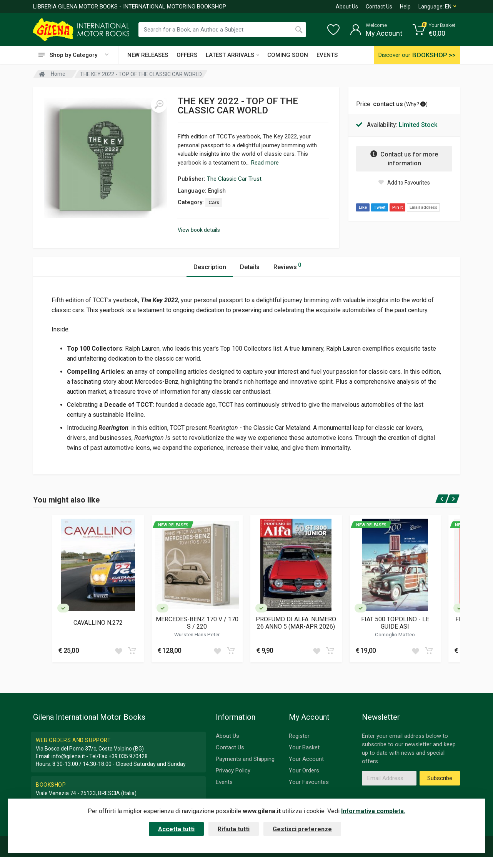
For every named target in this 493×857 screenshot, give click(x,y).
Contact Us (379, 6)
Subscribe (439, 778)
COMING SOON (287, 55)
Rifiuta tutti (234, 829)
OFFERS (187, 55)
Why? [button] (416, 104)
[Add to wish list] (118, 650)
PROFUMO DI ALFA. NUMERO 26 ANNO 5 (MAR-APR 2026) (296, 623)
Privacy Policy (233, 770)
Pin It (397, 207)
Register (299, 735)
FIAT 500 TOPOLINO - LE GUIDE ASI (395, 623)
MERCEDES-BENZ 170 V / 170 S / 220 (197, 623)
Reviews (287, 266)
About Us (347, 6)
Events (224, 782)
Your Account (306, 758)
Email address (423, 207)
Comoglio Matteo (395, 634)
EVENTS (327, 55)
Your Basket (304, 747)
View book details (199, 230)
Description (209, 267)
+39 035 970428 (128, 756)
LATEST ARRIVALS (232, 55)
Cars (213, 202)
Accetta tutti (176, 829)
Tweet (379, 207)
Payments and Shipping (245, 758)
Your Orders (304, 770)
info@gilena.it (68, 756)
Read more (265, 162)
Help (405, 6)
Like (363, 207)
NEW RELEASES (147, 55)
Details (250, 267)
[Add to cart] (132, 650)
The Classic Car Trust (234, 178)
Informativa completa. (373, 811)
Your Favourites (309, 782)
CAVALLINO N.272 (98, 622)
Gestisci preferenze (302, 829)
